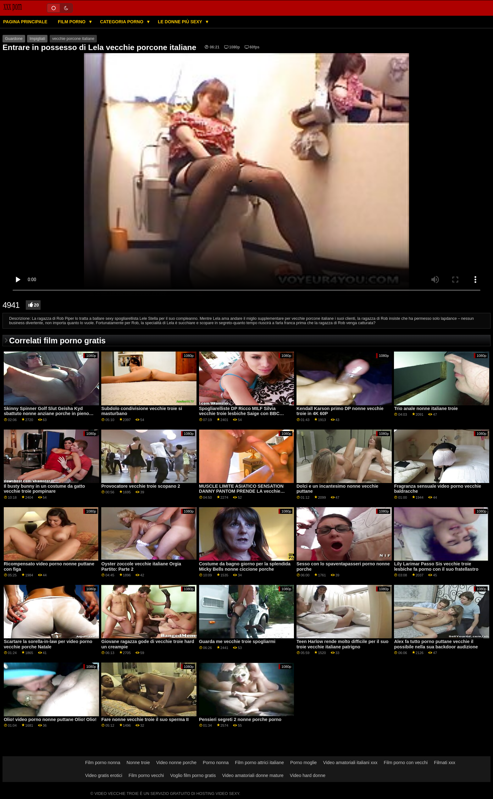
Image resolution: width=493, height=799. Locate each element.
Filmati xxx (444, 762)
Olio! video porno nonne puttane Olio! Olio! (50, 719)
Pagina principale (25, 21)
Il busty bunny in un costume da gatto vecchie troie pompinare (44, 489)
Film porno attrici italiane (259, 762)
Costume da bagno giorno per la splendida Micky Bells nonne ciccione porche (245, 566)
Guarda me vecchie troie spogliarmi (237, 641)
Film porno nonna (102, 762)
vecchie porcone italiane (73, 38)
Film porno (72, 21)
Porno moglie (303, 762)
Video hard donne (307, 775)
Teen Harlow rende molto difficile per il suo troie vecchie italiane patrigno (342, 644)
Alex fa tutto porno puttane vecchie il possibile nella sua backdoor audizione (436, 644)
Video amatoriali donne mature (252, 775)
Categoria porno (122, 21)
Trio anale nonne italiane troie (426, 408)
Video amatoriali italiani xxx (350, 762)
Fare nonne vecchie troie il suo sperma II (145, 719)
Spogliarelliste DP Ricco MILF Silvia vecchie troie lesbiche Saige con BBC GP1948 (239, 413)
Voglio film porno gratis (193, 775)
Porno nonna (216, 762)
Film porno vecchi (146, 775)
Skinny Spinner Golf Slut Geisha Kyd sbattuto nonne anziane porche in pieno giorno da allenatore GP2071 (46, 413)
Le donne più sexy (180, 21)
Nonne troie (138, 762)
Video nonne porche (176, 762)
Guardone (14, 38)
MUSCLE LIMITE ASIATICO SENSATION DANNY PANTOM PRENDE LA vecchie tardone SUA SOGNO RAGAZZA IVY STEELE (241, 494)
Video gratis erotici (103, 775)
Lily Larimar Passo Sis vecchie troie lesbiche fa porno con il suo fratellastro (436, 566)
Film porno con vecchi (406, 762)
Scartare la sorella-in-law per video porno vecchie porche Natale (48, 644)
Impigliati (37, 38)
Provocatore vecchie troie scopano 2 (140, 486)
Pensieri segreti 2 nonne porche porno (240, 719)
